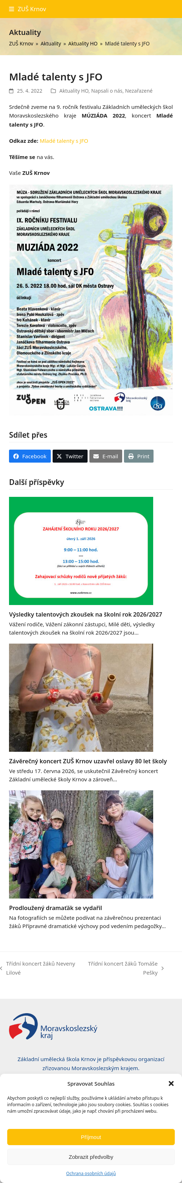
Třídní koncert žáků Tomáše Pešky (124, 968)
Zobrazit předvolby (91, 1157)
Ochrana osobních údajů (91, 1173)
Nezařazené (138, 90)
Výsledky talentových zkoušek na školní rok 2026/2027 (85, 614)
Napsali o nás (107, 90)
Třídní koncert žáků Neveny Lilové (37, 968)
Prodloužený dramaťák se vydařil (55, 908)
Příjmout (91, 1137)
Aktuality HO (74, 90)
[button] (171, 1083)
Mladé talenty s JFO (64, 140)
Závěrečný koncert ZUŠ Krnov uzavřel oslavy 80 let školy (88, 761)
